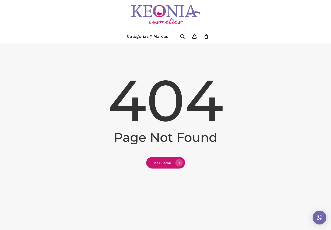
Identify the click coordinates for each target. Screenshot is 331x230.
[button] (319, 217)
